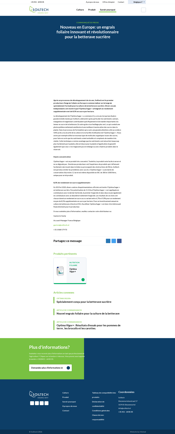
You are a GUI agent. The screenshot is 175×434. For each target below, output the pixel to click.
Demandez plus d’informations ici (50, 368)
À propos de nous (92, 2)
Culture (80, 9)
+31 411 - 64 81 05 (37, 2)
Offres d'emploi (108, 2)
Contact (121, 2)
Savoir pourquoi (107, 9)
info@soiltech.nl (124, 408)
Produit (92, 9)
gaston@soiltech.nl (61, 225)
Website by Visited (138, 432)
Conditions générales (101, 410)
